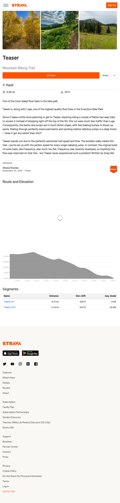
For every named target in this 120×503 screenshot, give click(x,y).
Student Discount (11, 417)
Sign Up (112, 5)
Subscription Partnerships (16, 412)
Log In (6, 486)
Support (7, 436)
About (6, 393)
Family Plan (8, 407)
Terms (6, 481)
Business (7, 441)
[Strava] (19, 5)
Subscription (9, 402)
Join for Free (9, 491)
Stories (6, 382)
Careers (7, 451)
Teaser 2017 (10, 307)
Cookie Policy (9, 471)
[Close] (6, 5)
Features (7, 372)
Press (5, 457)
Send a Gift (8, 427)
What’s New (9, 377)
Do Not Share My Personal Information (22, 476)
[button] (21, 30)
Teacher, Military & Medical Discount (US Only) (26, 422)
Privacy (6, 466)
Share (105, 75)
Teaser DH (9, 301)
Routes (6, 388)
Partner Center (10, 446)
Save (51, 75)
